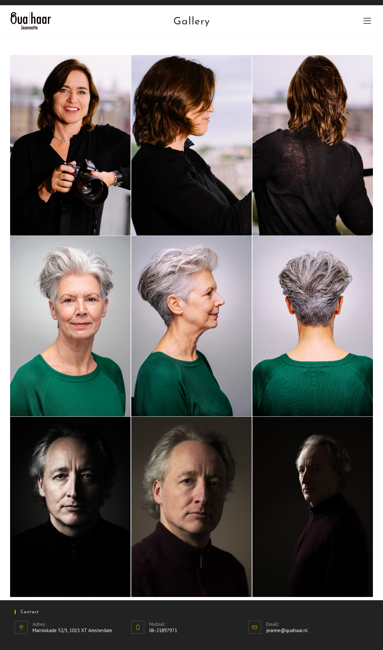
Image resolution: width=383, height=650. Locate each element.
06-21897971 (163, 630)
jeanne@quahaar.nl (287, 630)
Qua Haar (25, 20)
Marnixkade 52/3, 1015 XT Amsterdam (72, 630)
